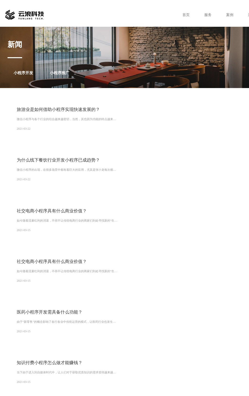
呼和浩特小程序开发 (146, 337)
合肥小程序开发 (101, 341)
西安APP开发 (142, 329)
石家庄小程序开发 (54, 341)
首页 (183, 15)
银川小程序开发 (149, 333)
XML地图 (177, 384)
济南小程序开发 (78, 341)
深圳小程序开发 (28, 333)
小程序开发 (23, 73)
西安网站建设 (79, 329)
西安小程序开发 (100, 329)
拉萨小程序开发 (126, 333)
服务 (206, 15)
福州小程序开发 (171, 341)
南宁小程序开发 (172, 337)
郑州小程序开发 (51, 337)
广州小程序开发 (163, 329)
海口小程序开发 (29, 341)
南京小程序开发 (125, 341)
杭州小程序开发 (148, 341)
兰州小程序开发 (51, 333)
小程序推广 (59, 73)
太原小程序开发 (28, 337)
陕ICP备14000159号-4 (219, 377)
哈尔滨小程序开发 (111, 345)
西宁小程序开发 (74, 333)
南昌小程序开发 (87, 345)
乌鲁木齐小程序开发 (100, 333)
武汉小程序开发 (74, 337)
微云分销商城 (35, 329)
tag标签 (188, 384)
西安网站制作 (122, 329)
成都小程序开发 (172, 333)
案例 (228, 15)
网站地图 (164, 384)
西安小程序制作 (57, 329)
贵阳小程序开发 (120, 337)
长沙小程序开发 (97, 337)
